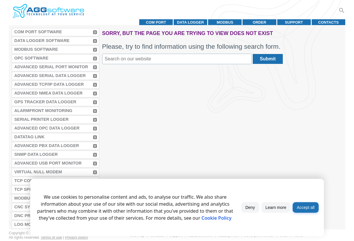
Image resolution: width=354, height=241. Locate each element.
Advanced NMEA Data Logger (48, 93)
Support (294, 22)
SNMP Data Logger (36, 154)
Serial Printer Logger (41, 119)
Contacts (328, 22)
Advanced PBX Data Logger (46, 145)
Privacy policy (76, 237)
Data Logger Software (41, 40)
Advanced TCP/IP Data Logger (49, 84)
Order (259, 22)
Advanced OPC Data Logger (46, 128)
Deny (250, 207)
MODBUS (225, 22)
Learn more (275, 207)
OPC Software (31, 58)
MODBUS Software (36, 49)
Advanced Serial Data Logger (50, 75)
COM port (156, 22)
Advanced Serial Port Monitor (51, 66)
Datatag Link (29, 137)
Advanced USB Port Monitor (48, 163)
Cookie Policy (216, 218)
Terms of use (51, 237)
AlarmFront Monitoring (43, 110)
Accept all (306, 207)
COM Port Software (38, 31)
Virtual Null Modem (38, 172)
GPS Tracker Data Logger (45, 101)
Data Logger (190, 22)
